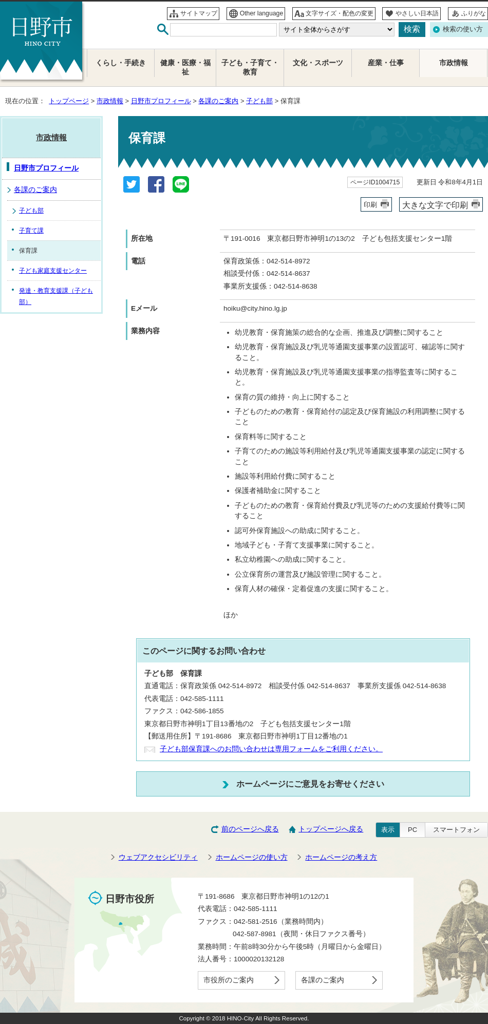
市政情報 (110, 101)
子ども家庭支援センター (53, 270)
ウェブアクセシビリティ (158, 857)
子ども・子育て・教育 (250, 67)
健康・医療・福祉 (185, 67)
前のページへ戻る (250, 829)
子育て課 (31, 230)
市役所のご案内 (228, 980)
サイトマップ (198, 13)
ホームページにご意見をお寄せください (310, 783)
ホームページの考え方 (341, 857)
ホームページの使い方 (252, 857)
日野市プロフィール (161, 101)
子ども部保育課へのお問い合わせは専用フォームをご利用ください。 (271, 749)
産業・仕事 (386, 63)
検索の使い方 (463, 29)
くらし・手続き (121, 63)
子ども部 (259, 101)
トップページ (69, 101)
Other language (262, 13)
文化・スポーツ (318, 63)
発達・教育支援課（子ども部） (56, 296)
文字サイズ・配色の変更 (339, 13)
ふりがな (473, 13)
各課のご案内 (218, 101)
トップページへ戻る (330, 829)
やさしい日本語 (417, 13)
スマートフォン (456, 829)
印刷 (370, 204)
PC (412, 829)
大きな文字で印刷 (435, 205)
